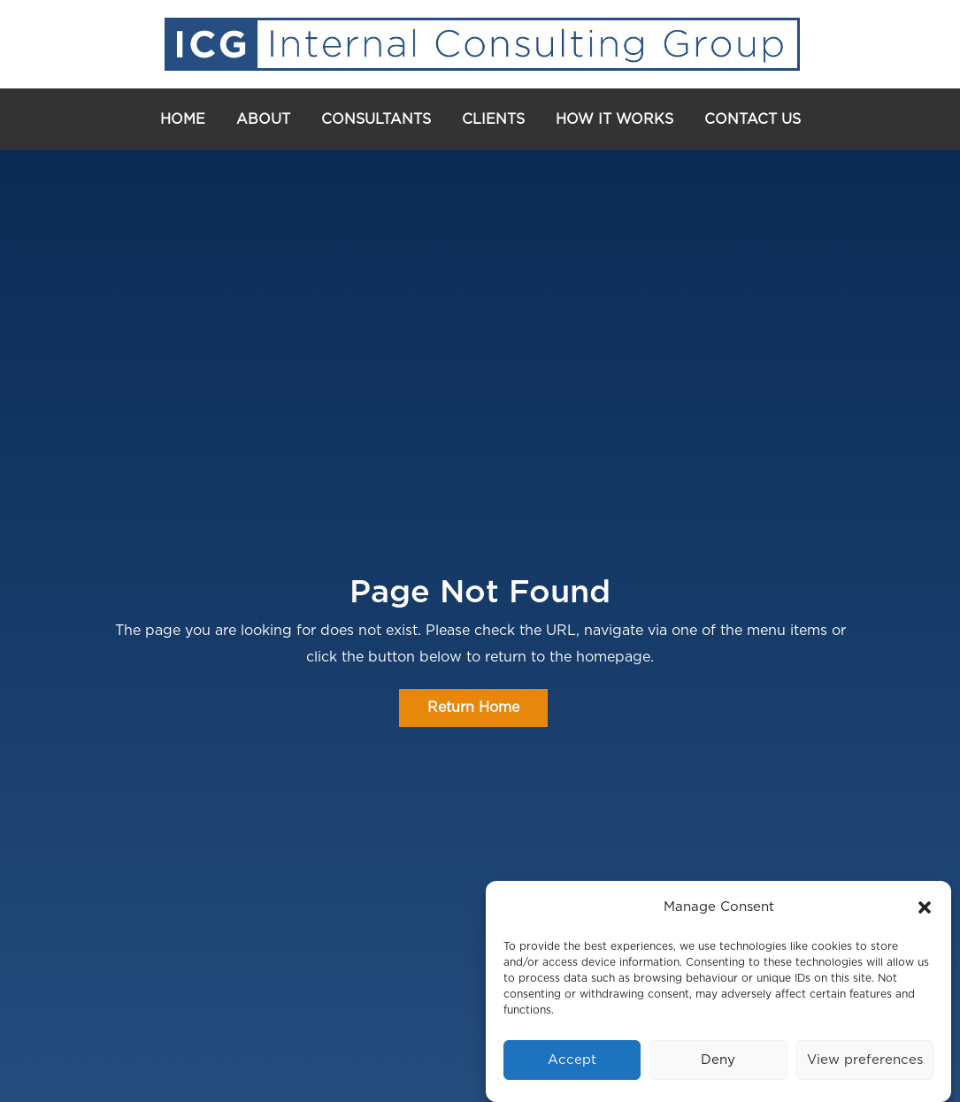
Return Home (473, 707)
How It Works (614, 119)
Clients (493, 119)
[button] (924, 907)
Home (182, 119)
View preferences (865, 1060)
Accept (572, 1060)
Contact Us (752, 119)
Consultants (376, 119)
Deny (718, 1060)
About (263, 119)
